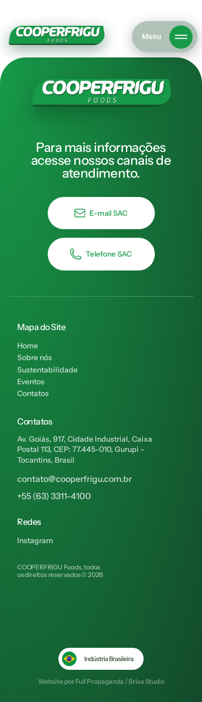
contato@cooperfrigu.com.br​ (74, 478)
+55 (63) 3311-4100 (54, 496)
